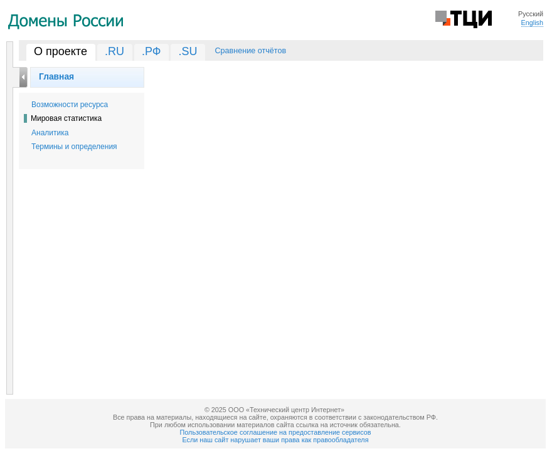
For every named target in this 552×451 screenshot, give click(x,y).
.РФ (151, 51)
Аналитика (49, 132)
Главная (56, 76)
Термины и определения (74, 146)
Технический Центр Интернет (463, 18)
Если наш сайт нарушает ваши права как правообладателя (276, 439)
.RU (114, 51)
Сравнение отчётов (250, 50)
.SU (187, 51)
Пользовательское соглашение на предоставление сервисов (275, 432)
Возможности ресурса (69, 104)
